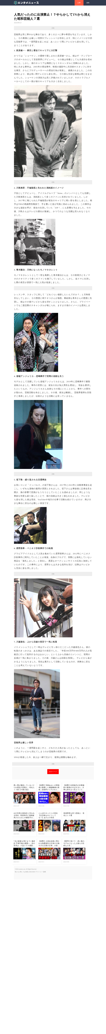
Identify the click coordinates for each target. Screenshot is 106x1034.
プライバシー (39, 975)
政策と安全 (28, 975)
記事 (79, 2)
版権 (44, 975)
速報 (87, 2)
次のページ (53, 874)
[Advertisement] (53, 303)
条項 (33, 975)
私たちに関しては (20, 975)
